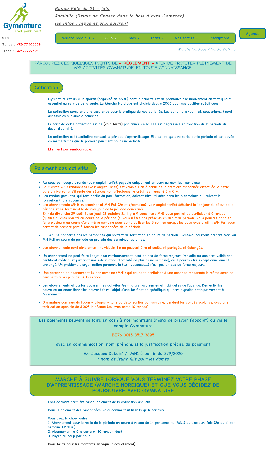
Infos (133, 38)
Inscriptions (219, 38)
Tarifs (157, 38)
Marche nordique (78, 38)
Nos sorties (186, 38)
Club (111, 38)
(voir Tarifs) (112, 124)
